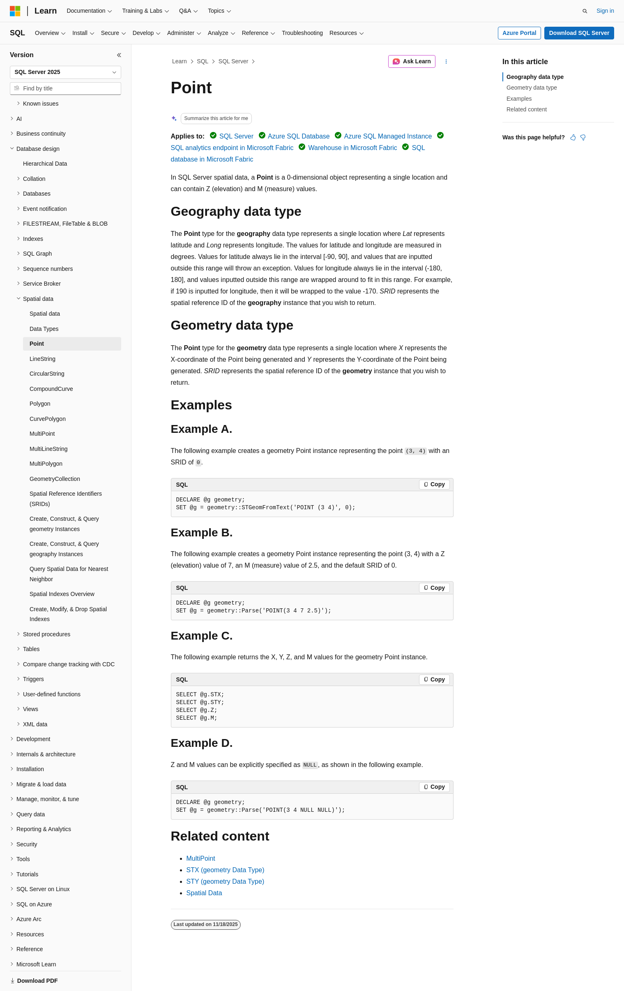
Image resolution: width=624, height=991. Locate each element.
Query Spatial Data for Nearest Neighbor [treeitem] (69, 545)
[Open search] (585, 11)
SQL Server (234, 61)
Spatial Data (204, 892)
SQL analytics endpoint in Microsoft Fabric (232, 147)
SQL (202, 61)
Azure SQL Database (299, 136)
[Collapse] (119, 55)
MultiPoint (201, 858)
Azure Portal (519, 33)
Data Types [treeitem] (44, 300)
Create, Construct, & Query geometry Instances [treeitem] (64, 495)
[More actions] (446, 61)
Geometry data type (532, 87)
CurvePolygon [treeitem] (48, 390)
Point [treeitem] (37, 315)
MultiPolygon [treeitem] (46, 435)
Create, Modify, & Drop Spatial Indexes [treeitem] (68, 586)
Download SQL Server (579, 33)
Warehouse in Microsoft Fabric (353, 147)
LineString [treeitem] (42, 330)
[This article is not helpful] (583, 137)
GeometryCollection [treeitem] (55, 450)
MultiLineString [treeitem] (49, 420)
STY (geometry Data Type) (226, 881)
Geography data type (535, 77)
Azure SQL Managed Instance (388, 136)
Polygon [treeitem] (40, 375)
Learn (179, 61)
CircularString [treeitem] (47, 345)
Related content (527, 109)
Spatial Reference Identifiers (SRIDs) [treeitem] (66, 470)
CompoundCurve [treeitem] (51, 360)
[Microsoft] (15, 11)
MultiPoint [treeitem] (42, 405)
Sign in (605, 10)
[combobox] (65, 72)
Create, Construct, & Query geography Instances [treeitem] (64, 520)
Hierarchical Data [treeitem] (45, 135)
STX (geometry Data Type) (226, 869)
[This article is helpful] (573, 137)
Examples (519, 98)
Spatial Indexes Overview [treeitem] (62, 565)
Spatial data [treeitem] (45, 285)
